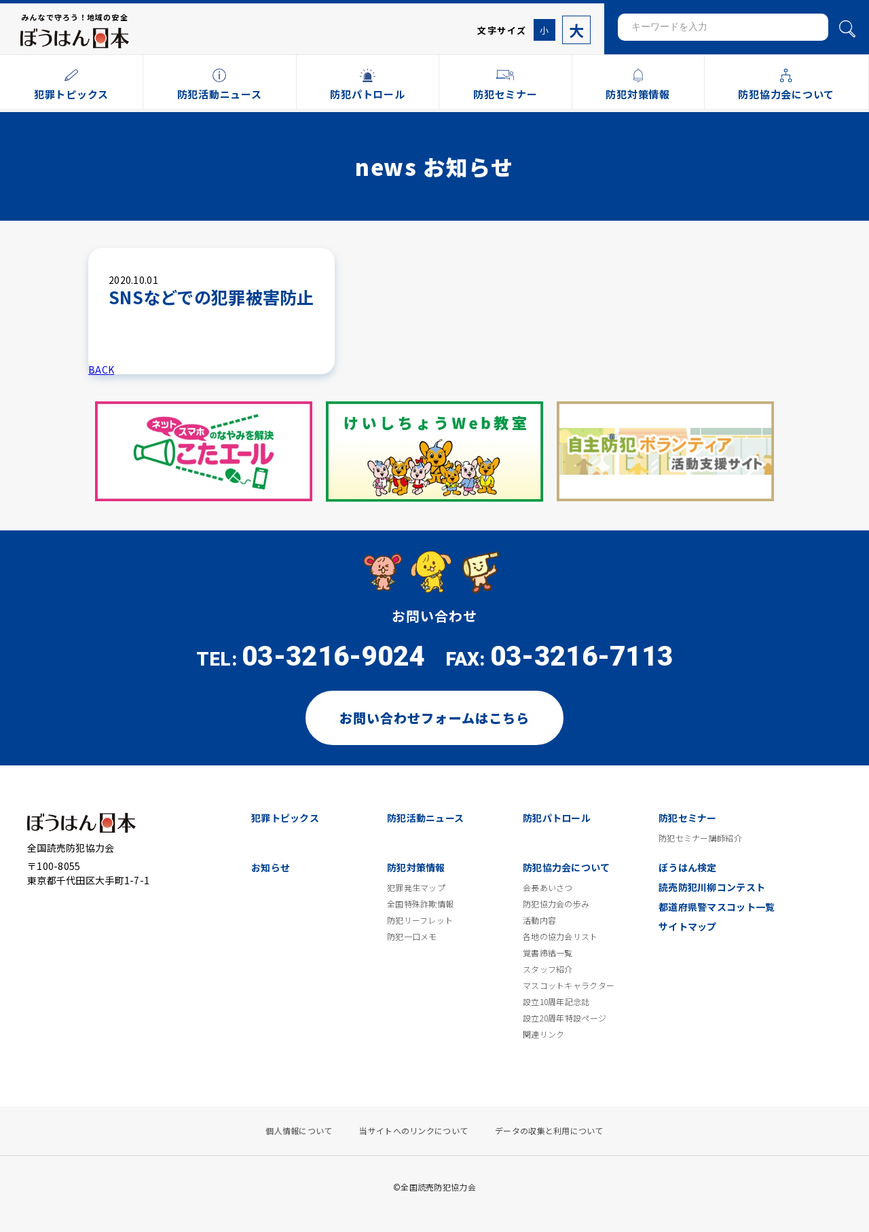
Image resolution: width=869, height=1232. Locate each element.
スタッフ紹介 (548, 969)
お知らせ (270, 867)
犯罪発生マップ (416, 888)
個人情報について (298, 1131)
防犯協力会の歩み (556, 904)
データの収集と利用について (549, 1131)
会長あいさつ (548, 888)
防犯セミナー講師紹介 (700, 838)
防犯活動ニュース (425, 817)
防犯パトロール (557, 817)
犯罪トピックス (285, 817)
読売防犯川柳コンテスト (712, 887)
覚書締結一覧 (548, 953)
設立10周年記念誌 (556, 1002)
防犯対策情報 (416, 867)
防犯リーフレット (420, 920)
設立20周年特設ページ (564, 1018)
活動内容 (539, 920)
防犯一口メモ (412, 936)
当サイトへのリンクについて (413, 1131)
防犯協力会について (566, 867)
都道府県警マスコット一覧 (717, 906)
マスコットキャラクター (568, 985)
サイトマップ (688, 926)
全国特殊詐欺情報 (420, 904)
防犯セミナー (688, 817)
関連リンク (543, 1034)
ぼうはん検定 (688, 867)
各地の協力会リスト (560, 936)
